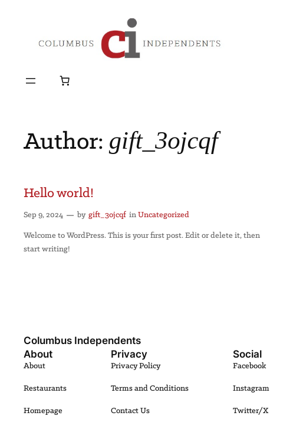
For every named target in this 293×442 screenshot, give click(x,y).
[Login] (47, 81)
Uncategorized (163, 215)
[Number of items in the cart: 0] (64, 80)
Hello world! (59, 193)
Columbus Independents (82, 340)
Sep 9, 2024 (43, 215)
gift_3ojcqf (107, 215)
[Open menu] (31, 81)
